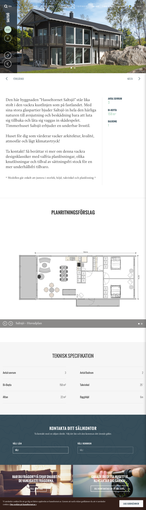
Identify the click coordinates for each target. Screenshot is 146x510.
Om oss (95, 6)
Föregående (15, 79)
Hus (36, 6)
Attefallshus (47, 6)
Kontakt (120, 6)
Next (7, 55)
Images (7, 29)
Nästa (133, 79)
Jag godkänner (131, 503)
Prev (7, 63)
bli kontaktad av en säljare (109, 488)
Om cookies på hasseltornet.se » (23, 505)
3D (7, 38)
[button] (139, 323)
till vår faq (36, 488)
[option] (73, 282)
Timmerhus (107, 6)
